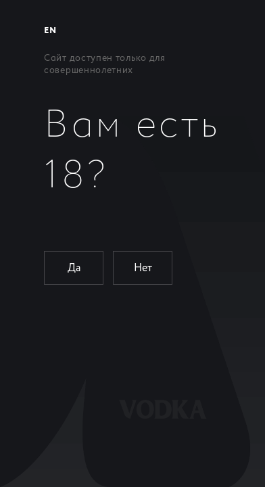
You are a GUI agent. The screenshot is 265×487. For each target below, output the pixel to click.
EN (50, 30)
